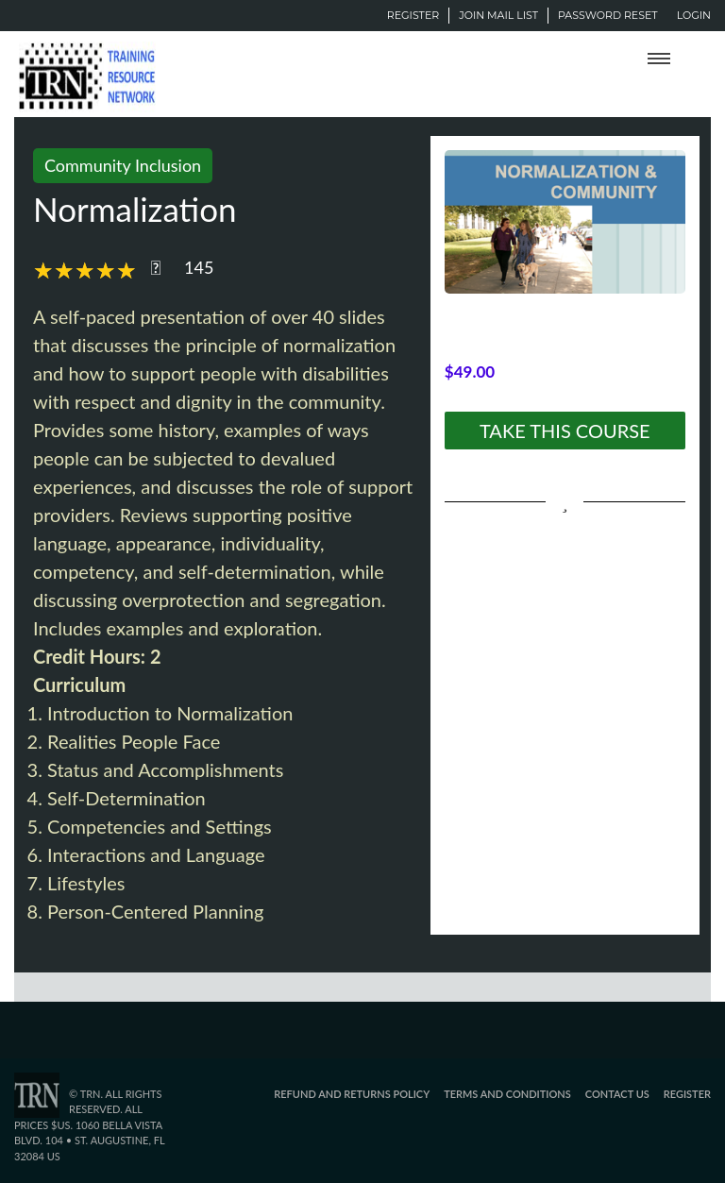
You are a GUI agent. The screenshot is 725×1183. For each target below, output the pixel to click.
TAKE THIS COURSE (565, 430)
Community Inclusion (122, 165)
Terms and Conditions (507, 1094)
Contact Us (617, 1094)
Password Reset (608, 15)
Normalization (135, 208)
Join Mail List (498, 15)
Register (413, 15)
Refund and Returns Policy (352, 1094)
